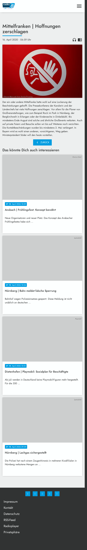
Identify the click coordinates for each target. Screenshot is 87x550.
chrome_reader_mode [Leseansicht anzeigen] (80, 40)
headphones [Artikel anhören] (74, 40)
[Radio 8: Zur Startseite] (22, 6)
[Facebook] (27, 493)
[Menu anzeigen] (79, 6)
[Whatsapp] (42, 493)
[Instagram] (35, 493)
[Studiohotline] (49, 493)
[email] (57, 493)
